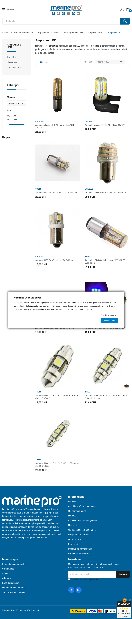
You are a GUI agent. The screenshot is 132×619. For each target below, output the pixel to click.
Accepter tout (109, 321)
